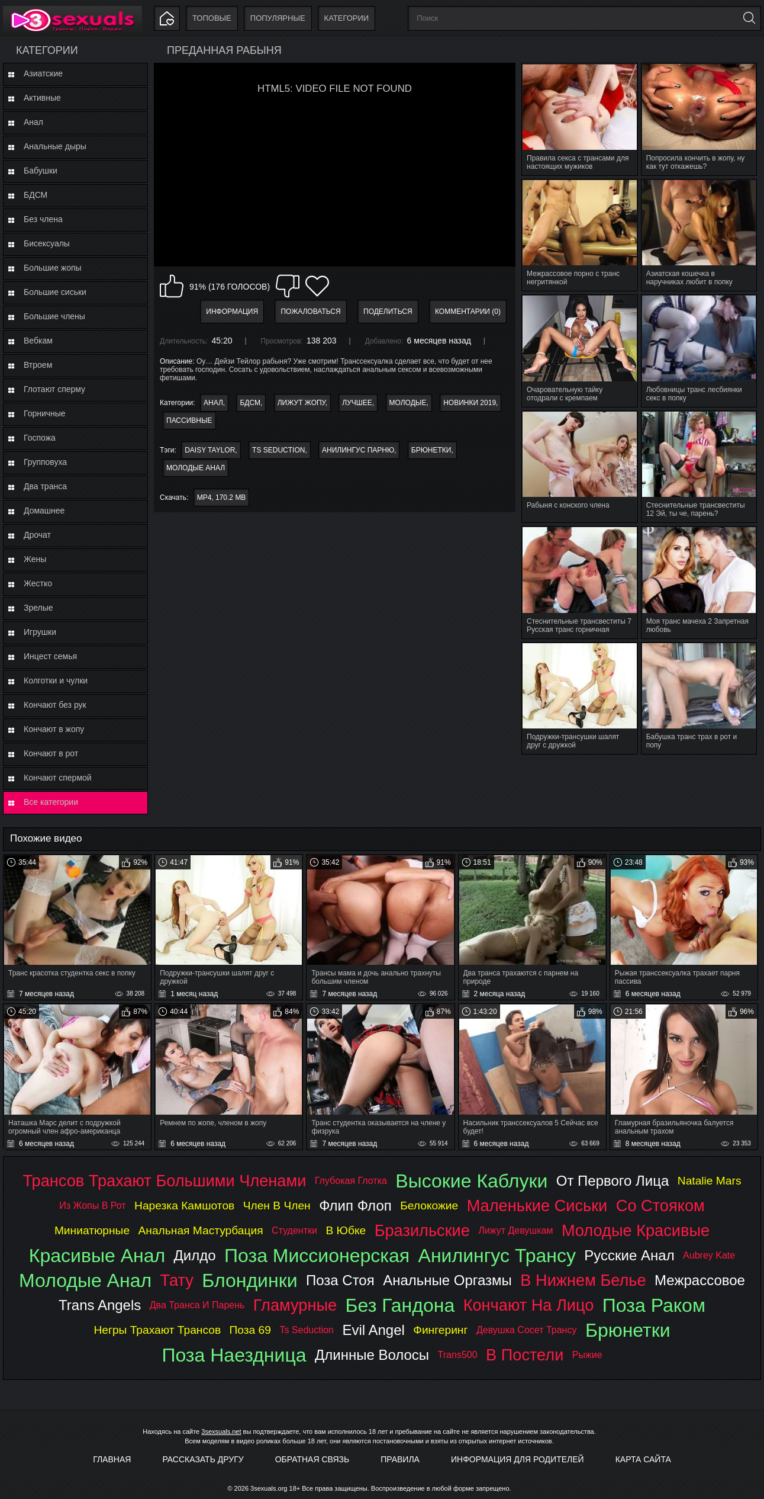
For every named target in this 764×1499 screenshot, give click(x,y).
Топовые (211, 18)
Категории (346, 18)
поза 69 (250, 1330)
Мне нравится (171, 286)
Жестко (38, 583)
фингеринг (440, 1330)
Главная (112, 1459)
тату (177, 1280)
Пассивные (189, 420)
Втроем (38, 365)
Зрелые (38, 607)
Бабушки (40, 170)
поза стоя (340, 1280)
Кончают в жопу (54, 729)
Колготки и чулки (56, 680)
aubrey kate (709, 1255)
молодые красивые (636, 1230)
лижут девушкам (515, 1230)
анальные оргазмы (447, 1280)
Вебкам (38, 340)
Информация (232, 311)
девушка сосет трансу (526, 1330)
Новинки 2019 (469, 403)
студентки (294, 1230)
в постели (524, 1355)
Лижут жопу (301, 403)
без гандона (400, 1305)
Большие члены (54, 316)
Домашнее (44, 510)
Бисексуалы (47, 243)
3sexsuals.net (221, 1431)
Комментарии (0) (468, 311)
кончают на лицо (528, 1305)
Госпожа (40, 437)
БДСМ (35, 195)
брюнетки (431, 450)
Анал (33, 122)
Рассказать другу (202, 1459)
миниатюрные (92, 1230)
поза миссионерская (317, 1255)
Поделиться (387, 311)
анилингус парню (358, 450)
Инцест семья (50, 656)
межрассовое (700, 1280)
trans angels (100, 1305)
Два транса (45, 486)
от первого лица (612, 1181)
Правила (400, 1459)
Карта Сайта (643, 1459)
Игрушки (40, 632)
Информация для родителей (517, 1459)
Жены (35, 559)
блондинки (249, 1280)
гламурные (295, 1305)
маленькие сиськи (537, 1205)
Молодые (408, 403)
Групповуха (45, 462)
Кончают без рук (55, 705)
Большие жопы (53, 267)
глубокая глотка (351, 1181)
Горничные (45, 413)
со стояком (660, 1205)
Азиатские (43, 73)
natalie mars (710, 1180)
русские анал (629, 1255)
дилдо (195, 1255)
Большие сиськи (55, 292)
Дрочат (37, 535)
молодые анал (195, 468)
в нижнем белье (583, 1280)
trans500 (458, 1355)
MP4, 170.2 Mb (221, 497)
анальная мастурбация (200, 1230)
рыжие (587, 1355)
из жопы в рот (92, 1206)
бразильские (422, 1230)
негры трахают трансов (157, 1330)
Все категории (51, 802)
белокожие (429, 1205)
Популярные (277, 18)
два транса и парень (197, 1305)
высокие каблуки (471, 1180)
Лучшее (357, 403)
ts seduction (278, 450)
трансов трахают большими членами (165, 1180)
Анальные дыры (55, 146)
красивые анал (97, 1255)
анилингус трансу (497, 1255)
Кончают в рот (51, 753)
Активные (42, 97)
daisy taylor (210, 450)
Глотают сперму (54, 389)
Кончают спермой (58, 777)
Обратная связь (312, 1459)
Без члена (43, 219)
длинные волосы (372, 1355)
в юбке (345, 1230)
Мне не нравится (287, 286)
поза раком (653, 1305)
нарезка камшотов (184, 1205)
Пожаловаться (310, 311)
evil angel (373, 1330)
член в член (277, 1205)
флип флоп (355, 1206)
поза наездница (234, 1355)
